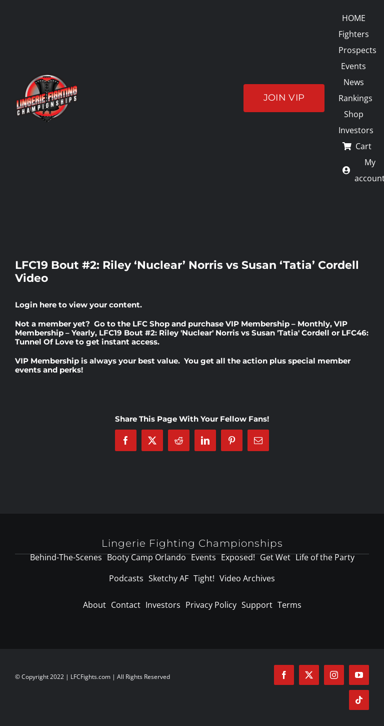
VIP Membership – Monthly (278, 323)
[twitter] (309, 675)
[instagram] (334, 675)
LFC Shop (151, 323)
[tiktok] (359, 700)
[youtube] (359, 675)
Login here (35, 304)
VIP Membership (47, 361)
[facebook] (284, 675)
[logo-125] (47, 77)
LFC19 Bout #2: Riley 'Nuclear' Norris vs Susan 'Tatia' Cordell (214, 332)
